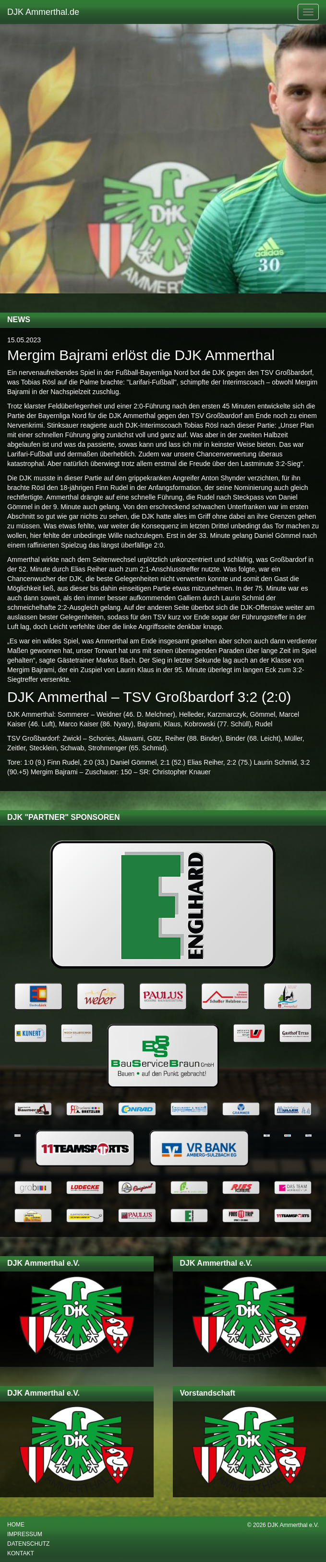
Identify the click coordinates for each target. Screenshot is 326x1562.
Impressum (24, 1534)
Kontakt (20, 1553)
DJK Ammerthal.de (43, 12)
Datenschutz (28, 1543)
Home (15, 1524)
